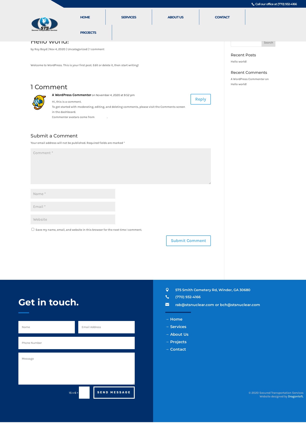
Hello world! (239, 61)
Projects (275, 17)
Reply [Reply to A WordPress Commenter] (200, 99)
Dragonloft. (295, 396)
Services (135, 17)
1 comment (96, 49)
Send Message (114, 392)
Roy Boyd (40, 49)
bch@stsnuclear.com (240, 305)
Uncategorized (77, 49)
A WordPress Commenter (71, 95)
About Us (182, 17)
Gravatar (101, 117)
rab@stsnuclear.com (194, 305)
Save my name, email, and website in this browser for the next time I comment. (88, 230)
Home (91, 17)
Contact (228, 17)
